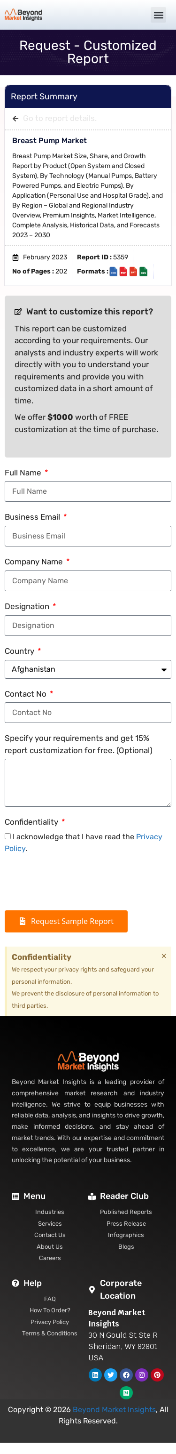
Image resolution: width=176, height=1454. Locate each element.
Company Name (35, 561)
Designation (28, 606)
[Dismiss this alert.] (164, 956)
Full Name (24, 472)
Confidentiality (32, 822)
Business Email (33, 517)
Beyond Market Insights (114, 1409)
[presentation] (76, 882)
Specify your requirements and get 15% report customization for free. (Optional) (79, 744)
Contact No (26, 694)
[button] (158, 15)
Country (20, 651)
